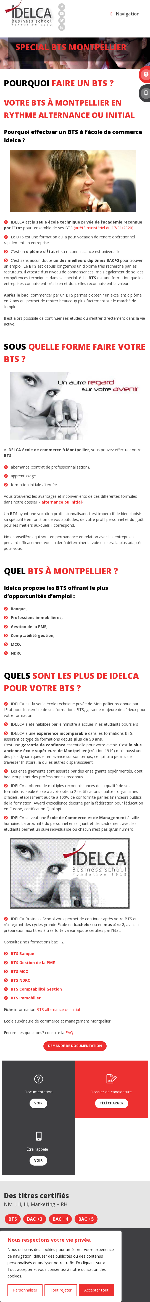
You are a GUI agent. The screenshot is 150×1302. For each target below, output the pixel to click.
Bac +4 (60, 1219)
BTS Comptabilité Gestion (36, 989)
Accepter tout (97, 1290)
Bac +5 (86, 1219)
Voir (38, 1103)
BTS (13, 1219)
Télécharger (111, 1103)
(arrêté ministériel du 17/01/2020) (103, 227)
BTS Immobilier (26, 997)
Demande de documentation (75, 1045)
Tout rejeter (61, 1290)
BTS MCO (19, 971)
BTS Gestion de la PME (33, 962)
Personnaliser (25, 1290)
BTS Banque (22, 953)
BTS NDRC (20, 980)
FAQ (69, 1032)
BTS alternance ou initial (58, 1009)
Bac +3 (34, 1219)
